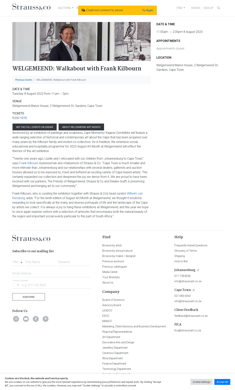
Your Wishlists (111, 277)
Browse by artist (112, 245)
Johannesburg (184, 270)
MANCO (107, 321)
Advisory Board (111, 305)
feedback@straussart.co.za (191, 315)
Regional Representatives (117, 331)
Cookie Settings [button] (201, 382)
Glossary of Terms (185, 250)
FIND (179, 7)
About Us (107, 282)
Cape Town (182, 290)
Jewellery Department (115, 347)
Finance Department (114, 363)
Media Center (110, 271)
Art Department (111, 337)
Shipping (179, 256)
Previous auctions (113, 261)
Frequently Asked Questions (191, 245)
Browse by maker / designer (119, 256)
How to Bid (180, 261)
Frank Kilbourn (28, 163)
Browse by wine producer (117, 250)
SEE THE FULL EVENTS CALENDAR (34, 127)
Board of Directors (113, 299)
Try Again (147, 10)
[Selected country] (16, 284)
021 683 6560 (182, 295)
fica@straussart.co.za (187, 330)
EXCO (105, 315)
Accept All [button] (222, 382)
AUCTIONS (64, 7)
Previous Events (23, 79)
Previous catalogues (114, 266)
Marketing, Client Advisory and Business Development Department (141, 326)
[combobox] (18, 261)
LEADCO (107, 310)
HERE (23, 118)
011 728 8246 (182, 275)
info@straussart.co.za (187, 281)
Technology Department (116, 368)
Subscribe (29, 296)
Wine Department (112, 358)
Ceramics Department (115, 353)
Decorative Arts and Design (118, 342)
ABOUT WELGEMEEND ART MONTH (81, 127)
